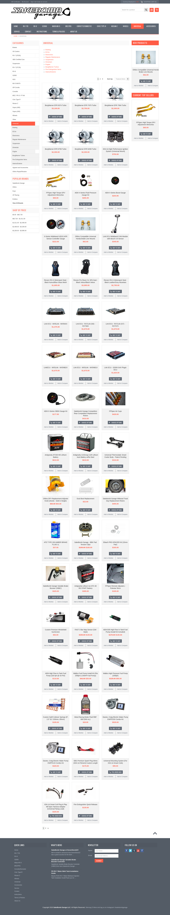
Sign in (33, 1)
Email (90, 855)
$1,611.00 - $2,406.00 (19, 223)
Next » (103, 79)
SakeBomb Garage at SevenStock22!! (65, 850)
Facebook (126, 850)
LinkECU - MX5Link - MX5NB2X (56, 367)
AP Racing (16, 195)
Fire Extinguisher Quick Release (85, 804)
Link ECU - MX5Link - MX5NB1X (86, 367)
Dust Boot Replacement (85, 499)
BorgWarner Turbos (19, 155)
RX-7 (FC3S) (17, 67)
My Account (25, 1)
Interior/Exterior (17, 163)
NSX (14, 79)
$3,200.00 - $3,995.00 (19, 230)
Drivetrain (16, 147)
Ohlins (15, 187)
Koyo (14, 191)
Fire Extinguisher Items (20, 159)
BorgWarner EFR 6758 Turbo (55, 149)
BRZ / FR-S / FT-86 (19, 95)
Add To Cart (57, 204)
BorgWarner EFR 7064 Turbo (115, 105)
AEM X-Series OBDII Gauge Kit (55, 411)
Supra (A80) (16, 107)
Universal (15, 123)
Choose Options (57, 116)
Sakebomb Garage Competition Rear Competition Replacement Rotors (85, 413)
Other (14, 119)
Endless (15, 199)
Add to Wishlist (48, 121)
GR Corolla (16, 87)
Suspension (16, 63)
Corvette (15, 91)
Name (90, 850)
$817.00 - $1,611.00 (19, 219)
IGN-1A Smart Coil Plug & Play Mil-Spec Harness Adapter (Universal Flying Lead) (55, 807)
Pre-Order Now (116, 772)
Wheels (15, 115)
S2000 (15, 75)
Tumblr (134, 850)
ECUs (14, 131)
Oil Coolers (16, 51)
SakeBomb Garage (19, 183)
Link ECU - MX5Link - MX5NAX (55, 324)
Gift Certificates (15, 1)
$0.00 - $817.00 (17, 215)
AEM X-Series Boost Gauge (115, 193)
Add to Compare (62, 121)
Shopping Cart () (150, 1)
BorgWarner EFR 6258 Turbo (85, 149)
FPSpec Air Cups (115, 411)
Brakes (15, 47)
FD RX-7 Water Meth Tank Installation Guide (64, 872)
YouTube (138, 850)
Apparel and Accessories (20, 167)
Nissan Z (15, 103)
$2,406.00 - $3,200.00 (19, 227)
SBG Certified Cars (19, 59)
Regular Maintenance (19, 139)
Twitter (130, 850)
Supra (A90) (16, 111)
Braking (15, 127)
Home (15, 36)
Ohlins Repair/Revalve (20, 171)
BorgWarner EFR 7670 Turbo (85, 105)
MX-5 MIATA (16, 83)
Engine (15, 151)
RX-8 (14, 71)
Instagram (142, 850)
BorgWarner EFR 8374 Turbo (55, 105)
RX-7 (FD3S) (17, 55)
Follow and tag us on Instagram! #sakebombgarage (109, 907)
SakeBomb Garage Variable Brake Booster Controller (63, 861)
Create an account (42, 1)
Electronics (16, 135)
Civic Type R (16, 99)
